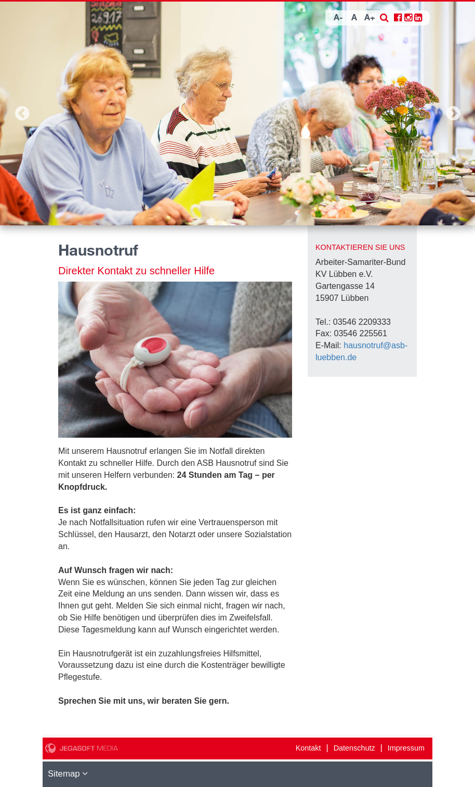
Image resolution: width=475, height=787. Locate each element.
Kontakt (308, 748)
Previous (22, 113)
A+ (369, 18)
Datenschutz (354, 748)
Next (453, 113)
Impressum (406, 748)
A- (338, 18)
